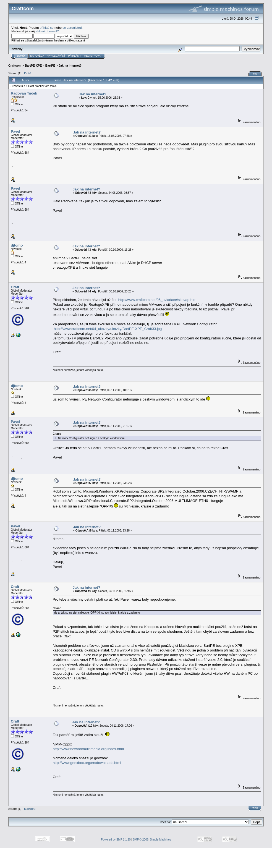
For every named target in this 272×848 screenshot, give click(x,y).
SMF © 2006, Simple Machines (152, 839)
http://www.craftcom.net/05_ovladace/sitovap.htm (157, 300)
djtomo (17, 245)
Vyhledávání (56, 55)
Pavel (15, 131)
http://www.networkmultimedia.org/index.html (88, 749)
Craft (15, 287)
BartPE (50, 65)
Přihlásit (74, 55)
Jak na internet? (70, 65)
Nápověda (37, 55)
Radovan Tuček (24, 93)
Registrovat (93, 55)
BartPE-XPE (33, 65)
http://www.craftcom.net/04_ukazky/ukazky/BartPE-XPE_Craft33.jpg (108, 329)
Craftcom (15, 65)
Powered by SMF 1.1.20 (115, 839)
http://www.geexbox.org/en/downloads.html (87, 763)
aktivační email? (47, 31)
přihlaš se (47, 27)
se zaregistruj (72, 27)
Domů (21, 55)
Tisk (255, 74)
